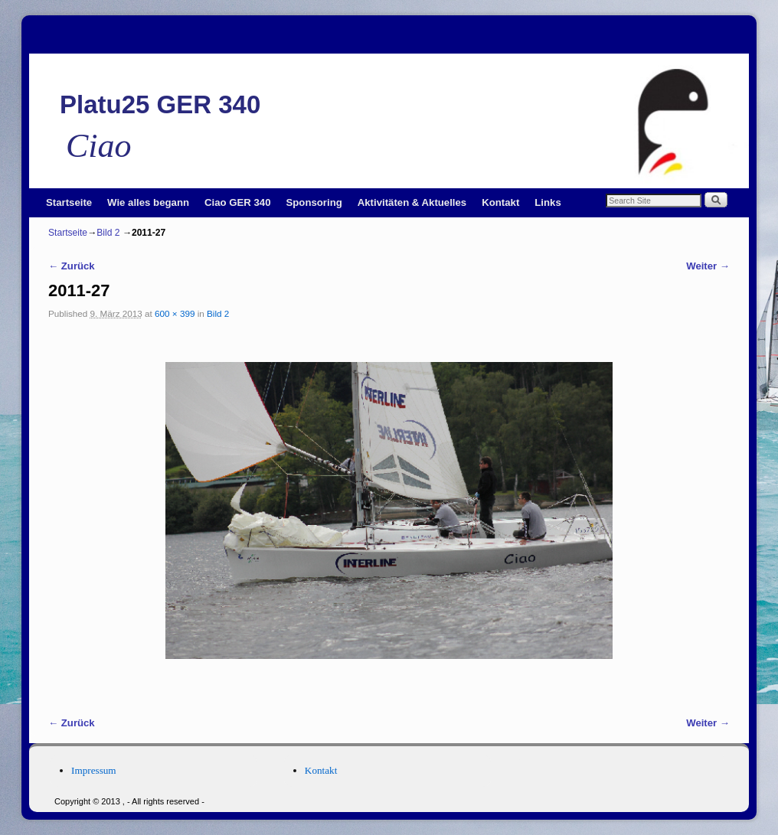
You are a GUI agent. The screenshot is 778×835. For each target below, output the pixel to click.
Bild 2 (107, 232)
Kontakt (500, 202)
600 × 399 (174, 313)
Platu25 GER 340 (160, 104)
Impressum (93, 770)
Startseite (69, 202)
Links (547, 202)
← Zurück (71, 266)
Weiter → (708, 266)
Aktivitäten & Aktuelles (412, 202)
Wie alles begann (148, 202)
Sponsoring (314, 202)
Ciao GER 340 (237, 202)
